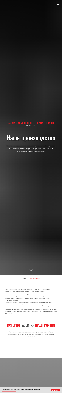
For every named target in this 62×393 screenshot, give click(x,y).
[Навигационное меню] (58, 4)
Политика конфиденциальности (9, 391)
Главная (24, 278)
